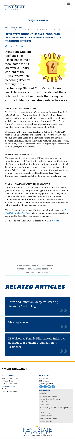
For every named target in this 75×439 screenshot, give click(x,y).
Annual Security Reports (48, 396)
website (55, 221)
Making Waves (18, 322)
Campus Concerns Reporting (50, 399)
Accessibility (44, 393)
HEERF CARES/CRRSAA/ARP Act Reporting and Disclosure (56, 408)
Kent (6, 27)
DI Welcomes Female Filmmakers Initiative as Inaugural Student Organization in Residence (36, 343)
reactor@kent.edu (47, 383)
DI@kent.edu (44, 381)
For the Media (44, 404)
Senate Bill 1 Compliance (48, 418)
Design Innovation (37, 20)
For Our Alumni (45, 401)
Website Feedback (46, 421)
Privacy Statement (46, 415)
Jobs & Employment (47, 412)
